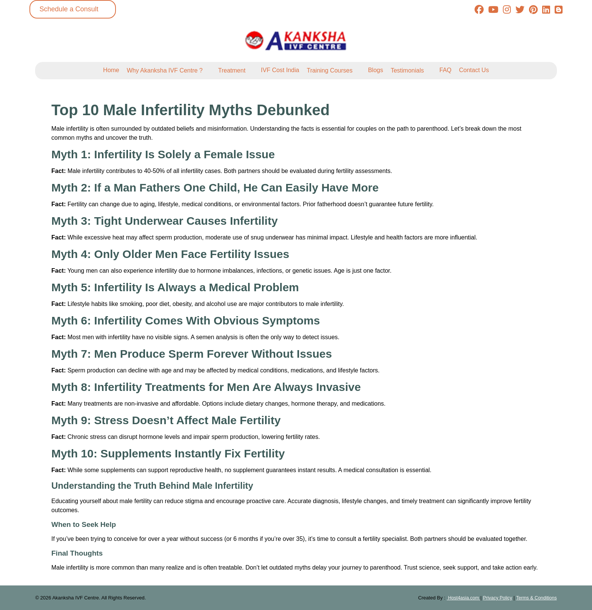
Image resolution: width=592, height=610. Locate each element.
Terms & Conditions (535, 598)
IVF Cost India (280, 70)
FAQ (445, 70)
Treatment (231, 70)
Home (111, 70)
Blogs (375, 70)
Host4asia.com (459, 598)
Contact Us (474, 70)
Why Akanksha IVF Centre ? (165, 70)
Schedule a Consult (68, 9)
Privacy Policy (495, 598)
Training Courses (329, 70)
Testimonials (407, 70)
